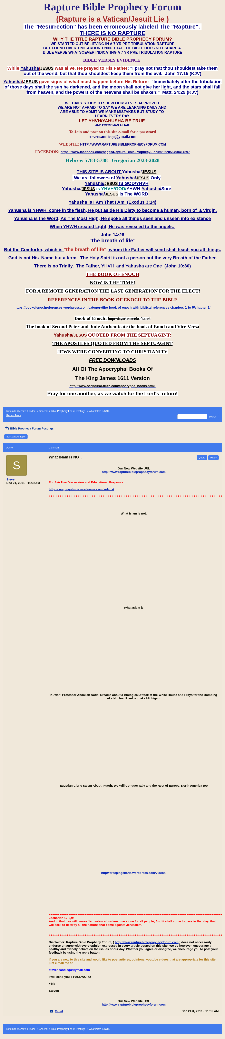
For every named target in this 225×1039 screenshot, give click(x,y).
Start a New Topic (16, 436)
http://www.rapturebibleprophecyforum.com (134, 472)
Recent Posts (13, 415)
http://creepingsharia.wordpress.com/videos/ (81, 489)
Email (59, 1011)
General (43, 411)
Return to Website (16, 411)
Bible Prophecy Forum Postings (68, 411)
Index (32, 411)
